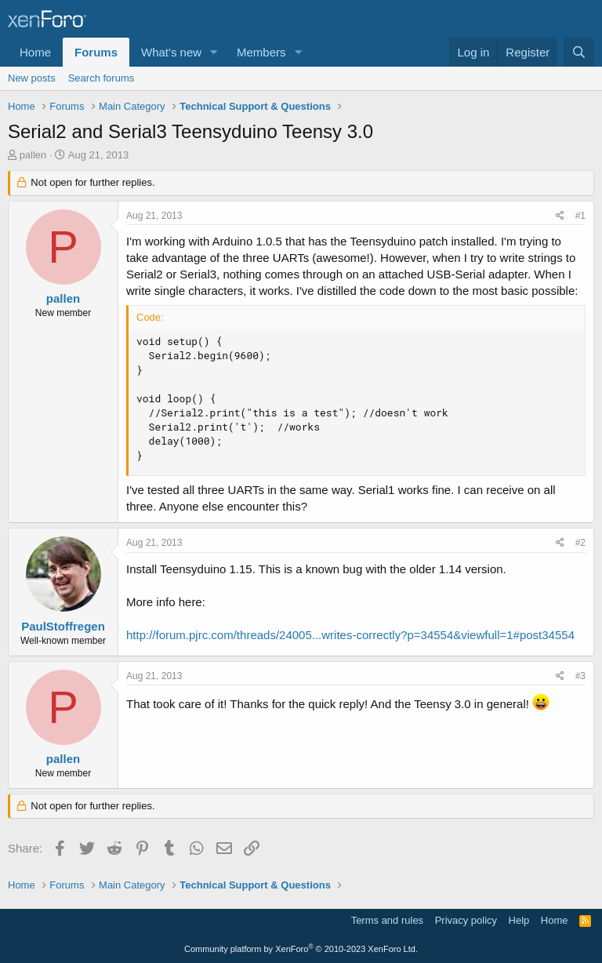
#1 (580, 215)
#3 (580, 675)
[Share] (560, 216)
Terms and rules (387, 920)
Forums (96, 52)
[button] (214, 52)
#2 (580, 542)
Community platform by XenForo (301, 949)
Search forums (101, 78)
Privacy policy (466, 920)
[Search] (579, 52)
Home (35, 52)
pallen (33, 155)
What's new (171, 52)
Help (519, 920)
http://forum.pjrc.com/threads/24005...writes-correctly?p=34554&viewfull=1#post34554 (350, 634)
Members (261, 52)
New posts (32, 78)
